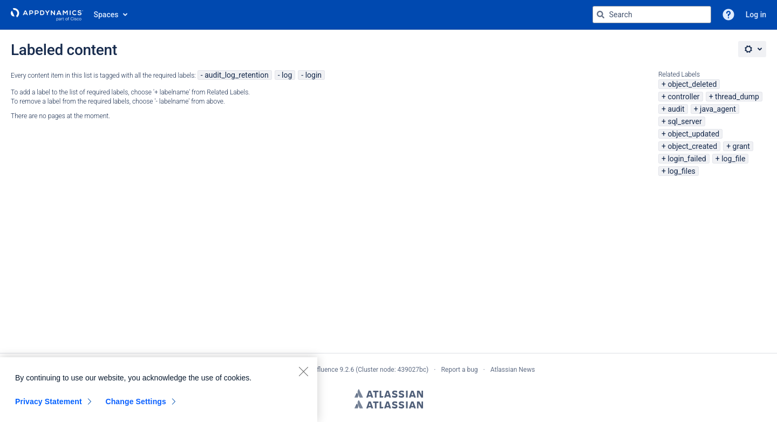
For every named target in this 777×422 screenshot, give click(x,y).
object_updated (693, 134)
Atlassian (389, 393)
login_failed (686, 158)
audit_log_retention (237, 75)
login (313, 75)
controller (683, 96)
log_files (681, 171)
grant (741, 146)
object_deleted (692, 84)
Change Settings (135, 401)
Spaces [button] (106, 14)
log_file (733, 158)
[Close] (303, 371)
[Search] (600, 14)
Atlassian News (512, 369)
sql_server (684, 121)
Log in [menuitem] (756, 14)
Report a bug (459, 369)
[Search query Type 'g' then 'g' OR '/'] (651, 14)
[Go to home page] (46, 14)
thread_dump (737, 96)
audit (675, 109)
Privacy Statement (48, 401)
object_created (692, 146)
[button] (728, 14)
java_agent (718, 109)
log (287, 75)
